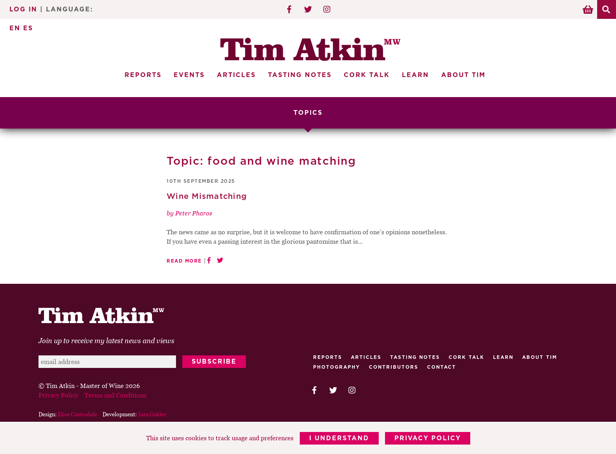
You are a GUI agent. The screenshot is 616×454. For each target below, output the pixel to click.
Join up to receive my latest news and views (106, 340)
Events (189, 75)
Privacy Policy (427, 438)
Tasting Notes (300, 75)
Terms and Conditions (115, 395)
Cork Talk (367, 75)
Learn (415, 75)
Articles (236, 75)
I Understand (339, 438)
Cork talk (466, 357)
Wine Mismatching (207, 196)
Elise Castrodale (77, 414)
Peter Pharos (193, 213)
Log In (23, 9)
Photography (336, 367)
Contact (441, 367)
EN (14, 28)
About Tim (463, 75)
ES (28, 28)
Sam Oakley (152, 414)
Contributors (393, 367)
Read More (184, 261)
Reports (143, 75)
